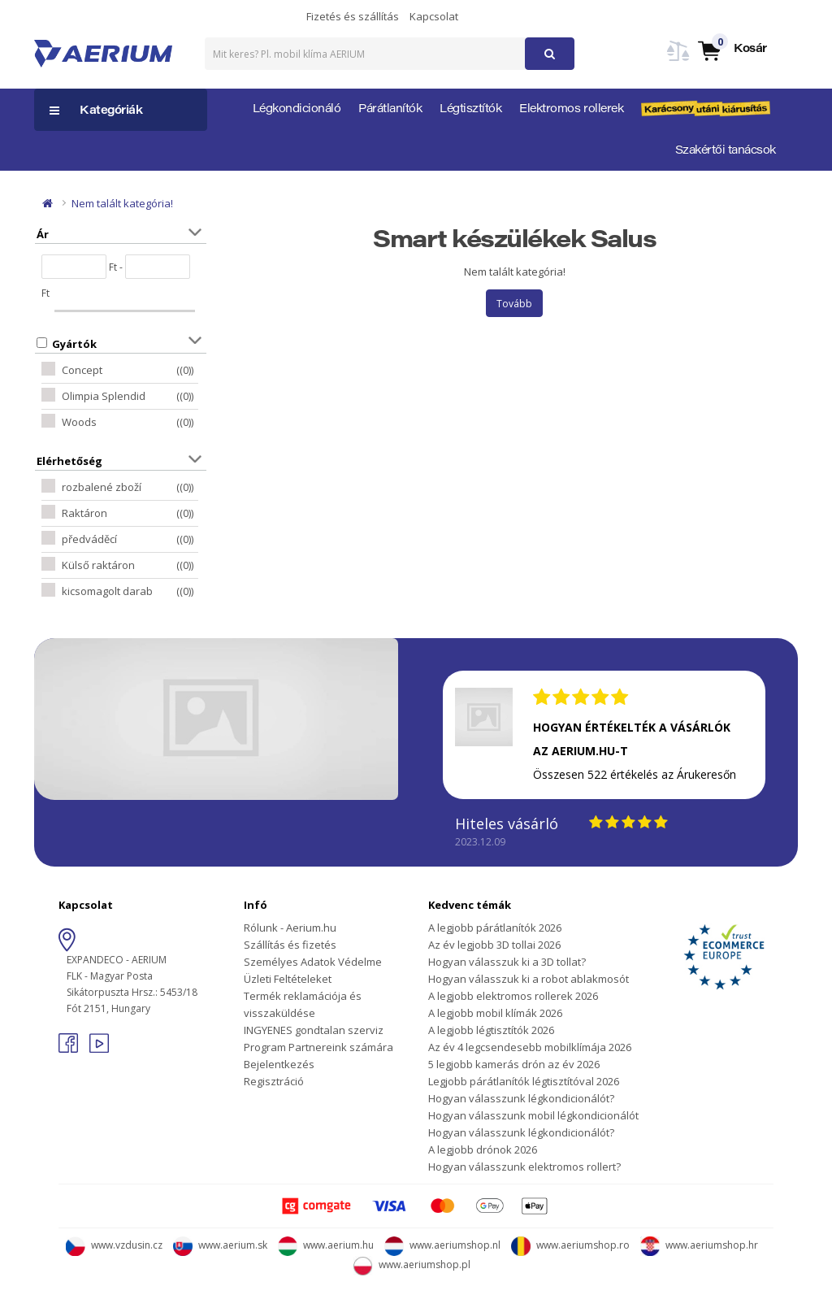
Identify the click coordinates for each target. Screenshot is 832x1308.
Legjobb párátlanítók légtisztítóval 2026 (523, 1081)
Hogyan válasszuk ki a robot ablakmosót (528, 978)
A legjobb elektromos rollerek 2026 (513, 996)
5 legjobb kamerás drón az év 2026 (514, 1064)
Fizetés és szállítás (352, 16)
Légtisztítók (470, 109)
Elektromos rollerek (571, 109)
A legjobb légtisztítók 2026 (491, 1030)
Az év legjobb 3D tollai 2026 (494, 944)
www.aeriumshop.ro (570, 1245)
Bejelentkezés (279, 1064)
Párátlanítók (390, 109)
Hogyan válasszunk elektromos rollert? (524, 1166)
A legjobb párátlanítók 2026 (494, 927)
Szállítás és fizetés (290, 944)
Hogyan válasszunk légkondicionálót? (521, 1098)
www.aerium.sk (220, 1245)
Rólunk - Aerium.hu (290, 927)
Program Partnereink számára (318, 1047)
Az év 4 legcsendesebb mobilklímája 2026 (529, 1047)
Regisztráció (274, 1081)
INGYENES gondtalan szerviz (314, 1030)
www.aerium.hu (326, 1245)
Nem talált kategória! (122, 203)
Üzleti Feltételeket (288, 978)
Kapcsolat (434, 16)
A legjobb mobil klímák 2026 (495, 1013)
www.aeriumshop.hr (699, 1245)
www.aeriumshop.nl (442, 1245)
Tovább (514, 304)
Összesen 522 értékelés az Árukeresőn (634, 774)
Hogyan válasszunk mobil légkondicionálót (533, 1115)
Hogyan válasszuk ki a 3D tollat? (507, 961)
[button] (731, 50)
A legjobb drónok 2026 (482, 1149)
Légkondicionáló (297, 109)
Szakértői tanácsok (725, 151)
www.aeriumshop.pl (411, 1264)
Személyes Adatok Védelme (313, 961)
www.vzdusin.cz (114, 1245)
